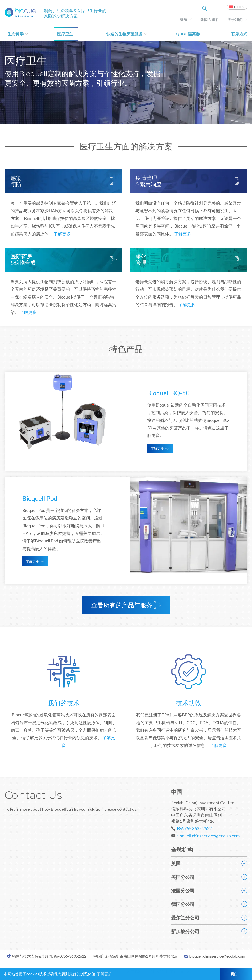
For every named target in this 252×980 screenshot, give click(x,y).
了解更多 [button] (104, 974)
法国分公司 (183, 890)
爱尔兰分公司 (185, 917)
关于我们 (235, 19)
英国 (176, 863)
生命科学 (16, 33)
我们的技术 (63, 703)
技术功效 (188, 703)
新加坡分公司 (185, 931)
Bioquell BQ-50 (168, 393)
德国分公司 (183, 904)
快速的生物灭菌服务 (124, 33)
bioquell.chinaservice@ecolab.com (208, 835)
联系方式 (239, 33)
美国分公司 (183, 877)
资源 (183, 19)
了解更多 (62, 233)
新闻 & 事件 (209, 19)
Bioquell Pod (39, 498)
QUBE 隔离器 (188, 33)
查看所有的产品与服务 (121, 605)
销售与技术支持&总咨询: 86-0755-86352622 (49, 956)
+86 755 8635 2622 (194, 828)
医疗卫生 (65, 33)
